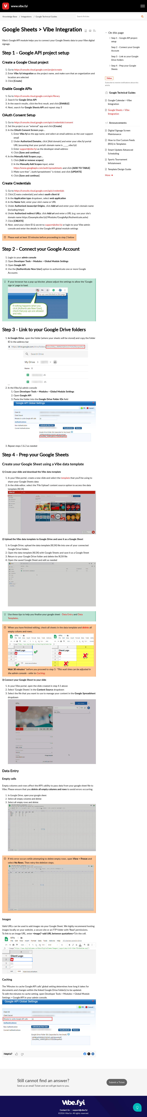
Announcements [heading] (118, 122)
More (109, 175)
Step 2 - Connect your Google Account (125, 49)
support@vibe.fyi (28, 148)
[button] (142, 16)
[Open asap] (137, 1107)
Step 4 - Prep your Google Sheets (123, 67)
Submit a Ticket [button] (117, 1082)
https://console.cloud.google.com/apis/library (37, 96)
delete (85, 627)
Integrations (26, 16)
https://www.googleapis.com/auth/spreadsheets (38, 168)
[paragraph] (49, 545)
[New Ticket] (117, 1082)
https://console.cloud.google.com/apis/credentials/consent (43, 122)
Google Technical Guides (46, 16)
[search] (110, 16)
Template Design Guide (119, 169)
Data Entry (67, 614)
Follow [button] (109, 78)
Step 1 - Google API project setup (124, 39)
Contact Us (65, 1110)
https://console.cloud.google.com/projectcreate (38, 69)
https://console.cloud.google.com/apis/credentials (39, 190)
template (65, 477)
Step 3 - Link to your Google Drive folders (124, 58)
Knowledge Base (10, 16)
